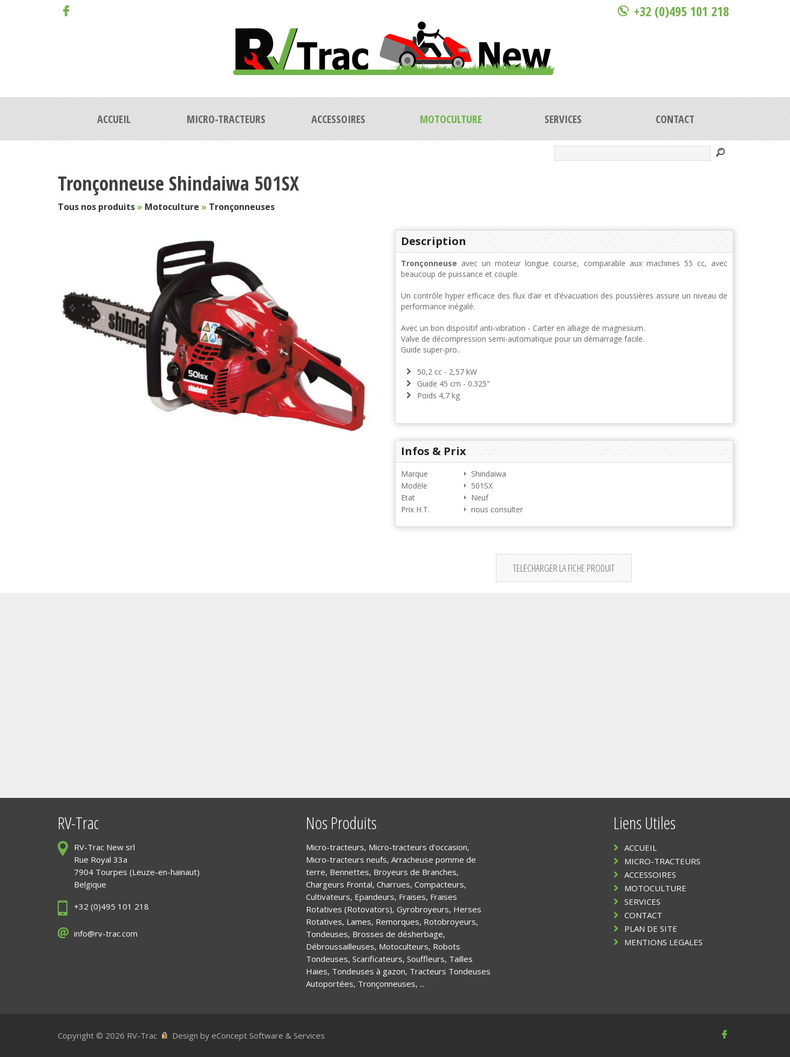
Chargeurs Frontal (339, 884)
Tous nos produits (96, 207)
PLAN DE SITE (650, 928)
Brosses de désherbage (397, 934)
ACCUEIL (640, 847)
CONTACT (643, 915)
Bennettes (349, 871)
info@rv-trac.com (106, 933)
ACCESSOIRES (650, 874)
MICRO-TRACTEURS (662, 861)
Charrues (393, 884)
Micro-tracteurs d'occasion (418, 847)
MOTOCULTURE (655, 888)
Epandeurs (374, 896)
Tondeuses (327, 934)
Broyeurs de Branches (415, 871)
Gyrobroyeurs (423, 909)
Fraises (412, 896)
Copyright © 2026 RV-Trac (107, 1035)
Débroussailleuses (340, 946)
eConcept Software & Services (268, 1035)
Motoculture (172, 207)
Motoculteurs (403, 946)
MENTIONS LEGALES (663, 942)
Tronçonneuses (242, 207)
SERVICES (642, 901)
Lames (358, 921)
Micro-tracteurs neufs (346, 859)
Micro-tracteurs (335, 847)
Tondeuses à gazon (368, 971)
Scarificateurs (377, 958)
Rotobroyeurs (450, 921)
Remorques (397, 921)
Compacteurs (439, 884)
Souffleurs (426, 958)
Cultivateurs (328, 896)
